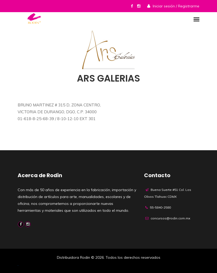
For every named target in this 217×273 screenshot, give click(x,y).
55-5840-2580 (160, 207)
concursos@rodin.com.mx (170, 218)
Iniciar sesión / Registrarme (176, 6)
